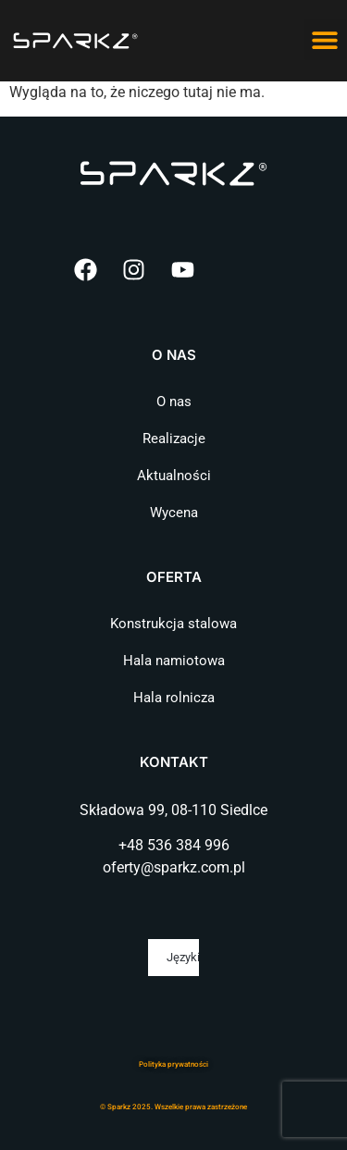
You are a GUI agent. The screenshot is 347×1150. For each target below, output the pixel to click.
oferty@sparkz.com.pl (174, 867)
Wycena (174, 512)
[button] (325, 39)
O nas (174, 401)
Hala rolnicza (174, 697)
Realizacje (174, 438)
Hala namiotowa (174, 660)
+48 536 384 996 (173, 845)
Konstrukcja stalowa (173, 623)
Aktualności (174, 475)
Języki (183, 957)
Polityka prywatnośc (172, 1064)
